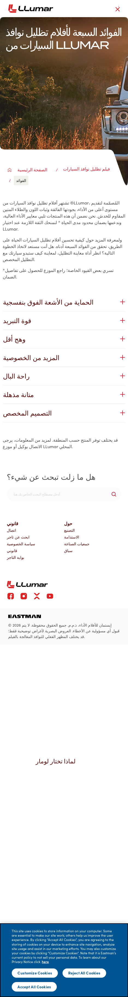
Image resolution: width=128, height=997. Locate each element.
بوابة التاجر (15, 557)
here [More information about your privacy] (45, 961)
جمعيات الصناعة (77, 543)
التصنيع (69, 530)
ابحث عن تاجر (18, 537)
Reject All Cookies (84, 973)
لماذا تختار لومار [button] (58, 761)
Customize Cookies (34, 973)
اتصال (11, 530)
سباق (68, 550)
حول (68, 523)
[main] (64, 960)
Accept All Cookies (34, 986)
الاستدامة (71, 537)
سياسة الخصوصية (21, 543)
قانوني (12, 523)
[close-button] (118, 9)
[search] (64, 494)
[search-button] (114, 494)
